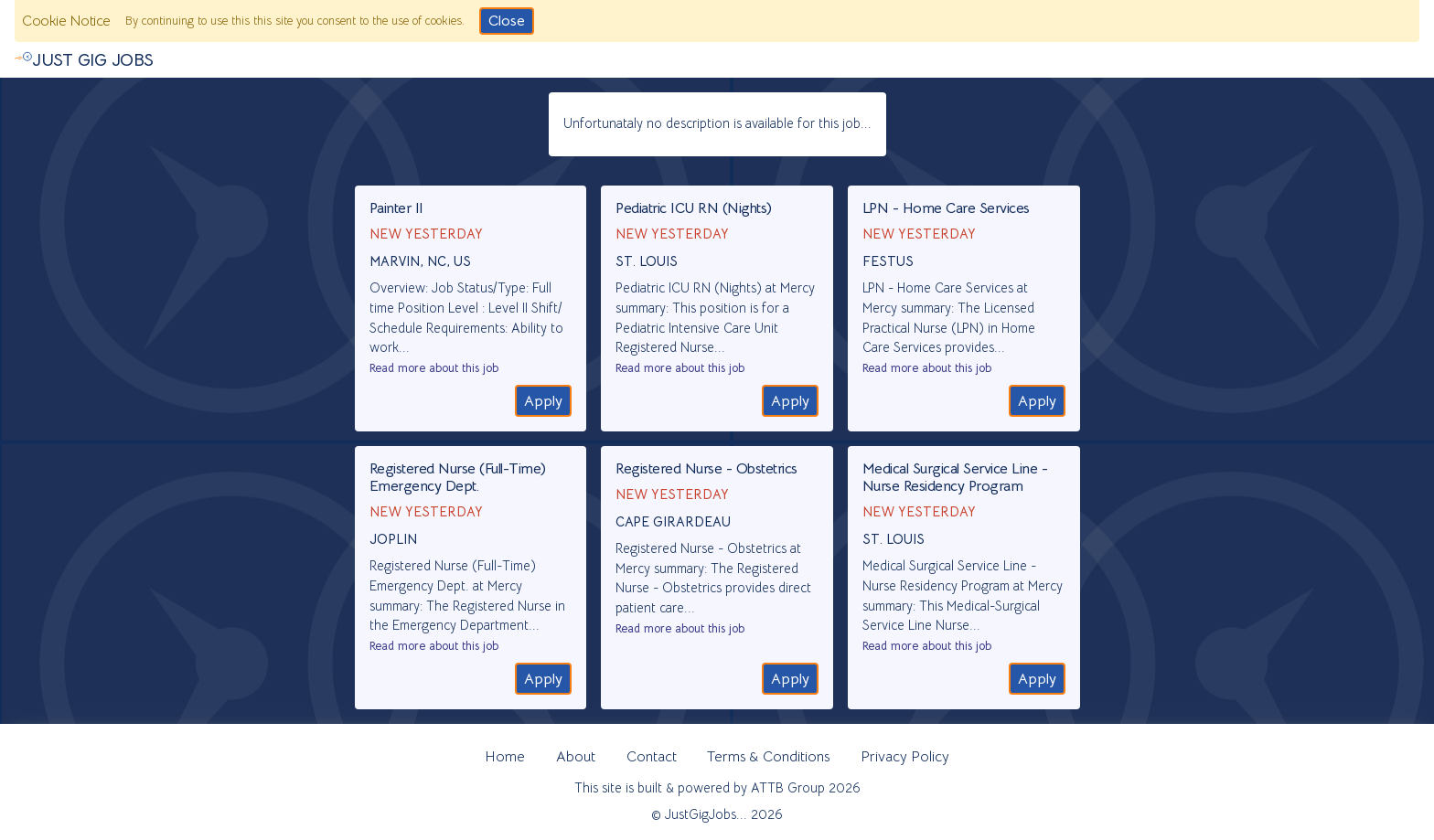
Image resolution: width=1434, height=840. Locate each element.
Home (505, 757)
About (575, 757)
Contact (651, 757)
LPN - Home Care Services (946, 208)
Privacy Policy (905, 757)
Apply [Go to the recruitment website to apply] (543, 401)
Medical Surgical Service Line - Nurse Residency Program (955, 477)
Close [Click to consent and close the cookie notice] (506, 21)
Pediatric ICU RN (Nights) (693, 208)
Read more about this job (433, 368)
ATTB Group (788, 788)
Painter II (396, 208)
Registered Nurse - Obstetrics (706, 469)
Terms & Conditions (768, 757)
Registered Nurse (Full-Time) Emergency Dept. (457, 477)
